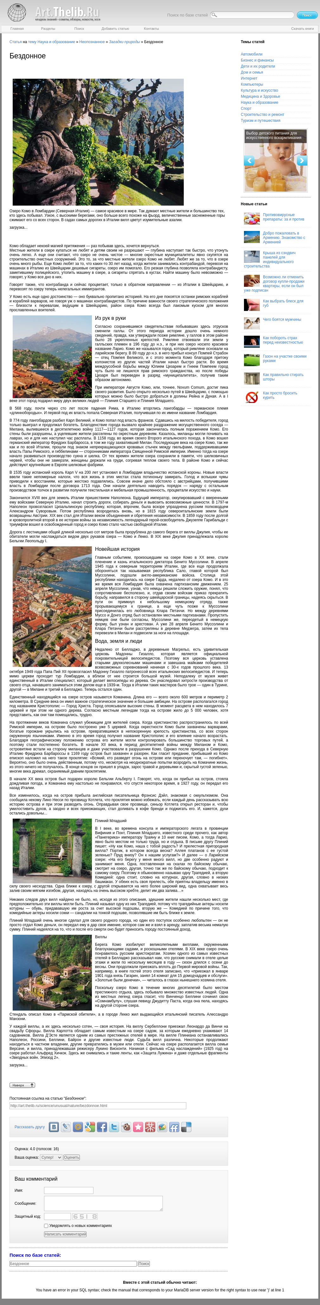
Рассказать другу (30, 1127)
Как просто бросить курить (270, 397)
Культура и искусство (259, 90)
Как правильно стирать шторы (274, 378)
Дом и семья (252, 72)
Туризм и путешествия (260, 120)
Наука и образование (56, 42)
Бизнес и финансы (257, 60)
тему (32, 42)
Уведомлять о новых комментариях (78, 1225)
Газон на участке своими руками (275, 360)
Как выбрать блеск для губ (273, 305)
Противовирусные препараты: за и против (274, 219)
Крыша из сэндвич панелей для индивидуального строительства (270, 259)
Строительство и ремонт (262, 114)
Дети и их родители (258, 66)
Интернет (249, 78)
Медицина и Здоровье (260, 96)
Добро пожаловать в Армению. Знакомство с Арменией (274, 237)
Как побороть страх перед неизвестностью (273, 342)
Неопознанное (92, 42)
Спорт (246, 108)
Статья (16, 42)
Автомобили (251, 54)
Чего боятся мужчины (272, 323)
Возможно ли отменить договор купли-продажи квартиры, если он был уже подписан (274, 284)
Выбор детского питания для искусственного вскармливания (273, 135)
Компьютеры (252, 84)
